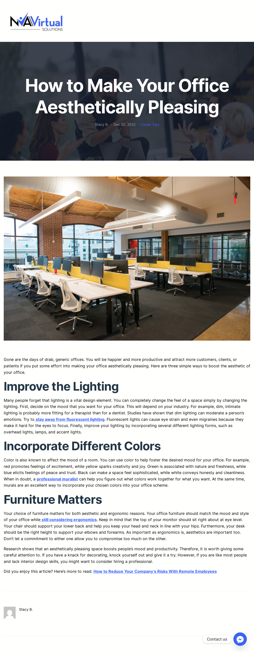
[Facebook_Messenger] (240, 639)
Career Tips (149, 124)
